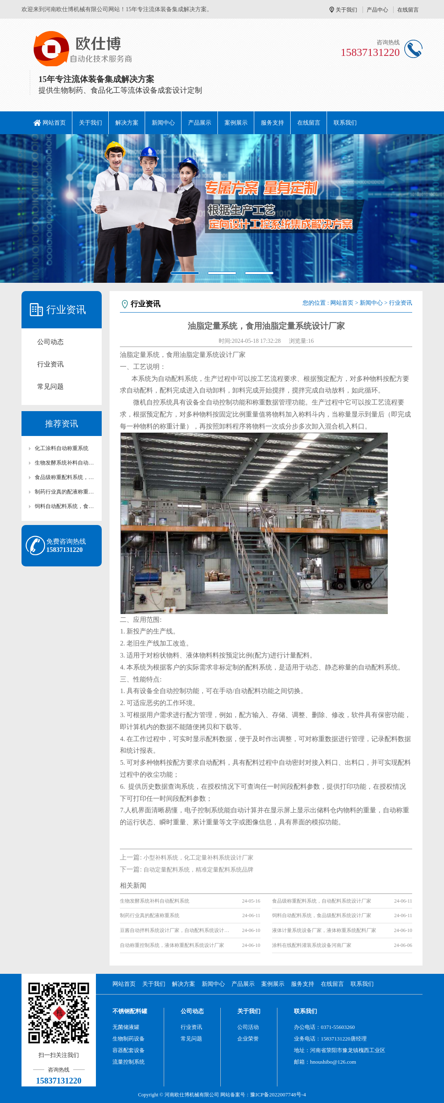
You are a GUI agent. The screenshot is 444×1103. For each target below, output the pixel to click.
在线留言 (408, 10)
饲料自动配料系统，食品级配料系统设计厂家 (66, 506)
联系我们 (345, 123)
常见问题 (50, 386)
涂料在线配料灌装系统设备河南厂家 (311, 945)
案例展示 (236, 123)
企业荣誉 (248, 1039)
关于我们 (346, 10)
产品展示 (199, 123)
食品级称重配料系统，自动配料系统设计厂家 (66, 477)
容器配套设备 (128, 1050)
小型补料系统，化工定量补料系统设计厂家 (198, 858)
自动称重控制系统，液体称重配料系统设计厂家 (172, 945)
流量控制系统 (128, 1062)
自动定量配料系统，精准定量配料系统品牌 (198, 870)
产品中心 (377, 10)
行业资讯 (50, 364)
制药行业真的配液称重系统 (66, 492)
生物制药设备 (128, 1039)
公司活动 (248, 1027)
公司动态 (50, 341)
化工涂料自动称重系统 (61, 448)
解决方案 (126, 123)
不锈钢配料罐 (129, 1011)
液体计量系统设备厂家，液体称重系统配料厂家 (324, 930)
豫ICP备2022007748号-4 (278, 1094)
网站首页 (54, 123)
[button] (33, 208)
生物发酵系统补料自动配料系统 (66, 463)
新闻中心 (163, 123)
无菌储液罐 (125, 1027)
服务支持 (272, 123)
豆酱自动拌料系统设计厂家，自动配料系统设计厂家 (176, 930)
